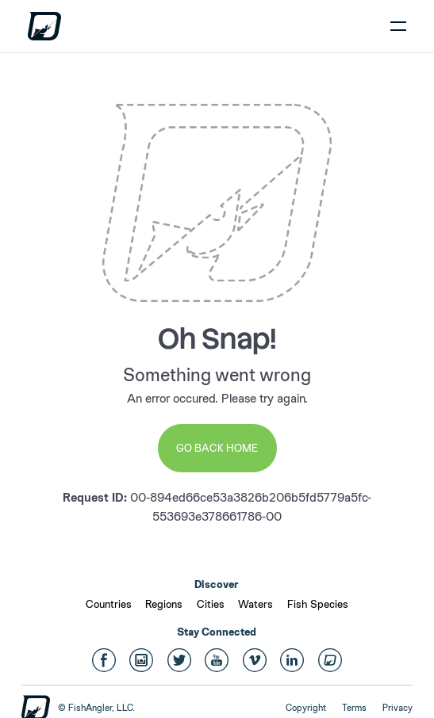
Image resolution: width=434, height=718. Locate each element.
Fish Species (317, 604)
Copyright (306, 707)
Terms (354, 707)
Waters (255, 604)
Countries (109, 604)
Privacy (397, 707)
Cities (211, 604)
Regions (163, 604)
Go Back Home (217, 448)
